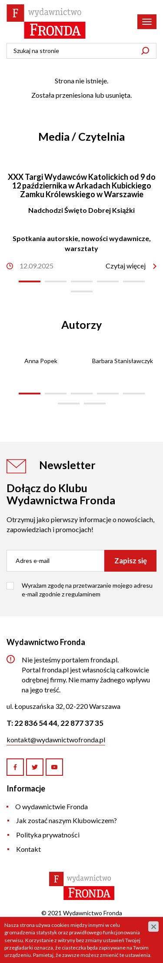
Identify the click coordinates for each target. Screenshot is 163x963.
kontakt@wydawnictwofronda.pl (56, 739)
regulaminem (83, 594)
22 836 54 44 (35, 723)
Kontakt (28, 849)
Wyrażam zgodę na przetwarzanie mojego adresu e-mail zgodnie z (87, 590)
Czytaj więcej (126, 265)
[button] (29, 281)
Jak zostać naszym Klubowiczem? (66, 820)
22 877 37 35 (81, 723)
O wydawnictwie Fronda (51, 806)
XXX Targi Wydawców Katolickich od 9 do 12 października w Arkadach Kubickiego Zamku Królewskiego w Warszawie (82, 185)
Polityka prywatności (48, 835)
